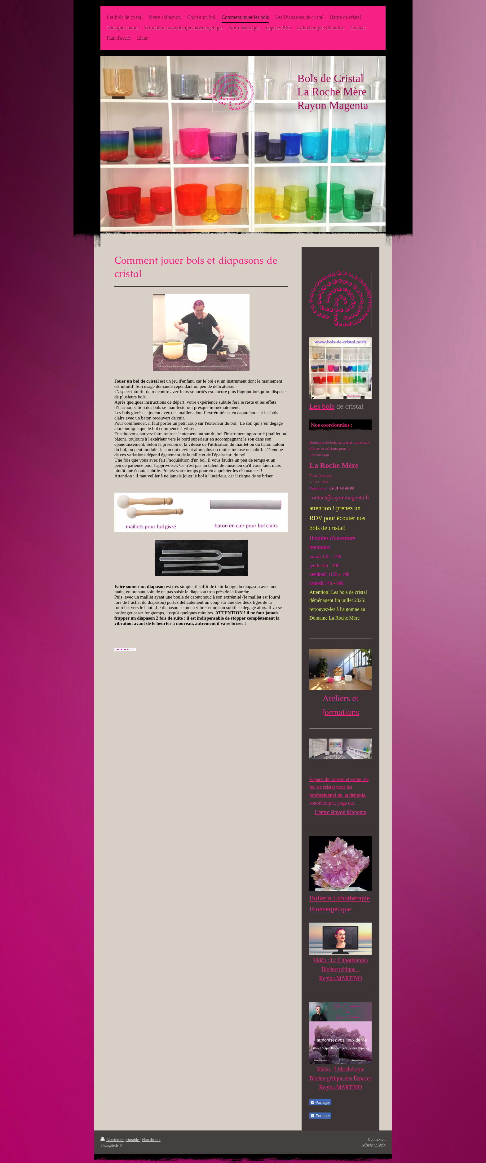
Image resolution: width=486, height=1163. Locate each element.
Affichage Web (373, 1145)
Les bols (321, 406)
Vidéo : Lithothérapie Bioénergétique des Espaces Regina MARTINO (340, 1078)
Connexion (377, 1139)
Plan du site (151, 1139)
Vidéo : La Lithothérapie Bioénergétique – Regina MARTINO (340, 969)
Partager (320, 1102)
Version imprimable (120, 1139)
